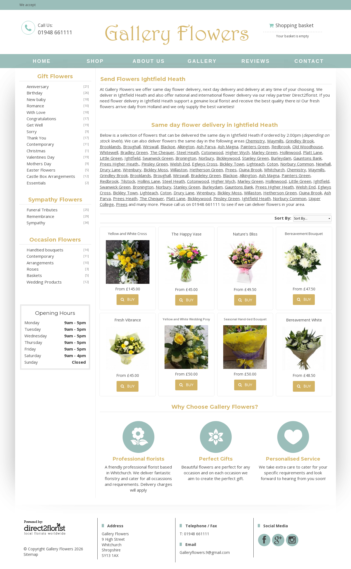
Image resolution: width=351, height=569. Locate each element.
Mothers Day (39, 163)
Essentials (36, 183)
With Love (36, 112)
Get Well (35, 125)
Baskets (34, 275)
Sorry (32, 131)
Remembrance (40, 216)
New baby (36, 99)
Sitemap (31, 554)
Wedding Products (44, 282)
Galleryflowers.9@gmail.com (205, 552)
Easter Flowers (41, 170)
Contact (309, 61)
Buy (127, 300)
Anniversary (38, 86)
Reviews (255, 61)
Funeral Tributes (42, 209)
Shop (95, 61)
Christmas (36, 150)
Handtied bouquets (45, 250)
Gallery (202, 61)
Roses (33, 269)
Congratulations (41, 118)
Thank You (36, 138)
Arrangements (40, 262)
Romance (35, 105)
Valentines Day (41, 157)
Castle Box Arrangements (51, 176)
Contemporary (40, 144)
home (42, 61)
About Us (149, 61)
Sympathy (36, 222)
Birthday (35, 93)
